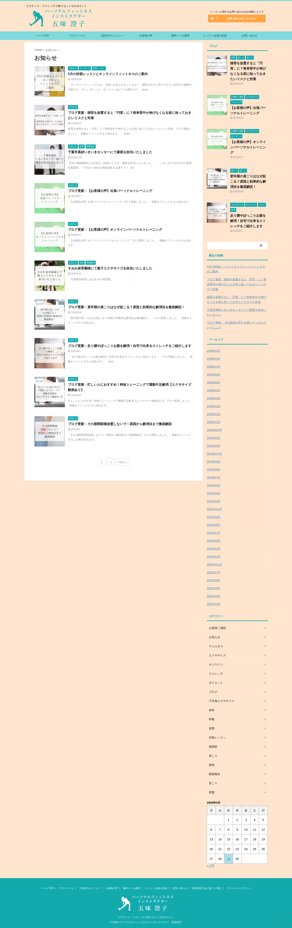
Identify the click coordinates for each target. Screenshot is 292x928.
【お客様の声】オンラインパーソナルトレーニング (248, 147)
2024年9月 (213, 437)
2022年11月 (214, 509)
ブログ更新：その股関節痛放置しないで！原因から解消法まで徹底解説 (120, 424)
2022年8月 (213, 524)
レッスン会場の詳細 (215, 35)
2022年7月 (213, 532)
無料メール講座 (180, 35)
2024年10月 (214, 430)
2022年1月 (213, 556)
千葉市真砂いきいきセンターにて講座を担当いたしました (110, 152)
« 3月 (211, 865)
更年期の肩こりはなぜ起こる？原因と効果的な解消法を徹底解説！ (248, 181)
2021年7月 (213, 572)
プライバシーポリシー (238, 888)
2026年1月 (213, 366)
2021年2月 (213, 604)
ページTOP (42, 35)
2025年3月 (213, 406)
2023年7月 (213, 477)
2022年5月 (213, 540)
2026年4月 (213, 350)
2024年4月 (213, 445)
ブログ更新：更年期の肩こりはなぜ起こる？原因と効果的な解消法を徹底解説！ (126, 307)
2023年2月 (213, 501)
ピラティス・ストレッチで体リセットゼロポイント (146, 917)
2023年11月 (214, 453)
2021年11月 (214, 564)
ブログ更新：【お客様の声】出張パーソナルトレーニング (110, 191)
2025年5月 (213, 390)
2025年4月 (213, 398)
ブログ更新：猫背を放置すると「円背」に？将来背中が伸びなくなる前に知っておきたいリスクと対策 (236, 284)
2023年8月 (213, 469)
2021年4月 (213, 588)
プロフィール (77, 35)
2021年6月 (213, 580)
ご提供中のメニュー (111, 35)
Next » (123, 462)
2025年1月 (213, 422)
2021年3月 (213, 596)
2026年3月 (213, 358)
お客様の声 (145, 35)
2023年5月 (213, 485)
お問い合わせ (249, 35)
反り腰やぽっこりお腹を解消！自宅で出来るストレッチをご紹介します (248, 221)
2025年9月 (213, 374)
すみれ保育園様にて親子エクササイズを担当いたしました (110, 268)
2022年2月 (213, 548)
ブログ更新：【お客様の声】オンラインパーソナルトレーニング (115, 229)
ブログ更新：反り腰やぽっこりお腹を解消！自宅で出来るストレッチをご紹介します (129, 346)
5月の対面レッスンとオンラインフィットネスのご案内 (108, 74)
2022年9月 (213, 517)
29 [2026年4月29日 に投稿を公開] (228, 858)
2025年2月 (213, 414)
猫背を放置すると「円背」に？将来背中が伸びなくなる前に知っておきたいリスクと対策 (236, 299)
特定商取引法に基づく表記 (206, 888)
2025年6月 (213, 382)
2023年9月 (213, 461)
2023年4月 (213, 493)
